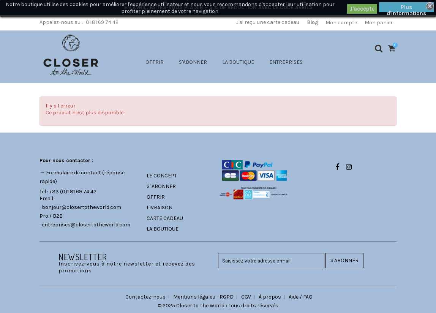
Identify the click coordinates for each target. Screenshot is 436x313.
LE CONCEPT (162, 175)
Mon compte (341, 22)
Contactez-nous (145, 297)
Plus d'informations (406, 8)
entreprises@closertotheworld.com (86, 224)
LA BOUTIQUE (238, 62)
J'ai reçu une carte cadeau (267, 22)
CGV (246, 297)
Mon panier (379, 22)
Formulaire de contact (73, 172)
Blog (312, 22)
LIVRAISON (159, 207)
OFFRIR (154, 62)
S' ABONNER (161, 186)
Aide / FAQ (301, 297)
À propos (270, 297)
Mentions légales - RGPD (203, 297)
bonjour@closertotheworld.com (81, 207)
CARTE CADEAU (165, 218)
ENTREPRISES (286, 62)
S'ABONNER (193, 62)
